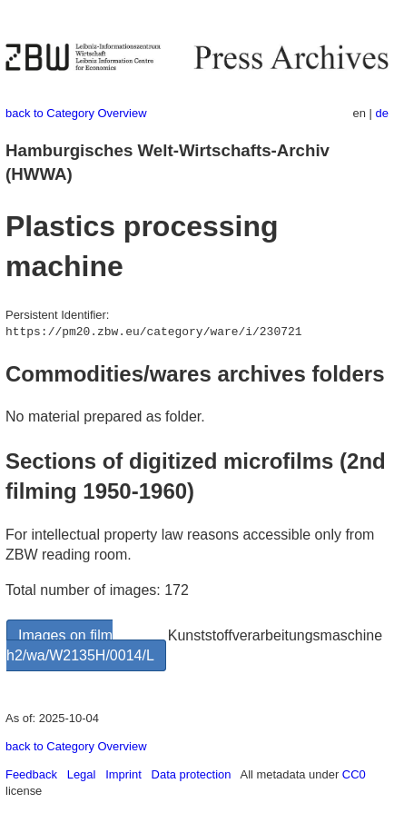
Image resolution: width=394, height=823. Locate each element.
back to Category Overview (76, 113)
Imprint (123, 774)
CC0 (354, 774)
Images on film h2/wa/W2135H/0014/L (80, 645)
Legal (81, 774)
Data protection (191, 774)
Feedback (31, 774)
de (382, 113)
